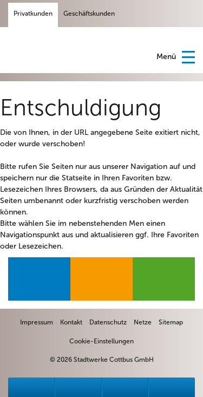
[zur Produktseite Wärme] (164, 279)
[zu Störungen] (31, 387)
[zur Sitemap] (171, 322)
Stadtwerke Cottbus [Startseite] (43, 49)
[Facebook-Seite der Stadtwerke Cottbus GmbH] (132, 13)
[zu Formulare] (125, 387)
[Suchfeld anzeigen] (186, 13)
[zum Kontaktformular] (71, 322)
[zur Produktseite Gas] (101, 279)
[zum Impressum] (36, 322)
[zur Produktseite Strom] (39, 279)
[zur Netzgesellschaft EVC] (143, 322)
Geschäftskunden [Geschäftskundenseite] (89, 13)
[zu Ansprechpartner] (78, 387)
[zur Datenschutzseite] (108, 322)
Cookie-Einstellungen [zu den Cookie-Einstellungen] (101, 341)
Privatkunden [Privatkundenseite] (33, 13)
